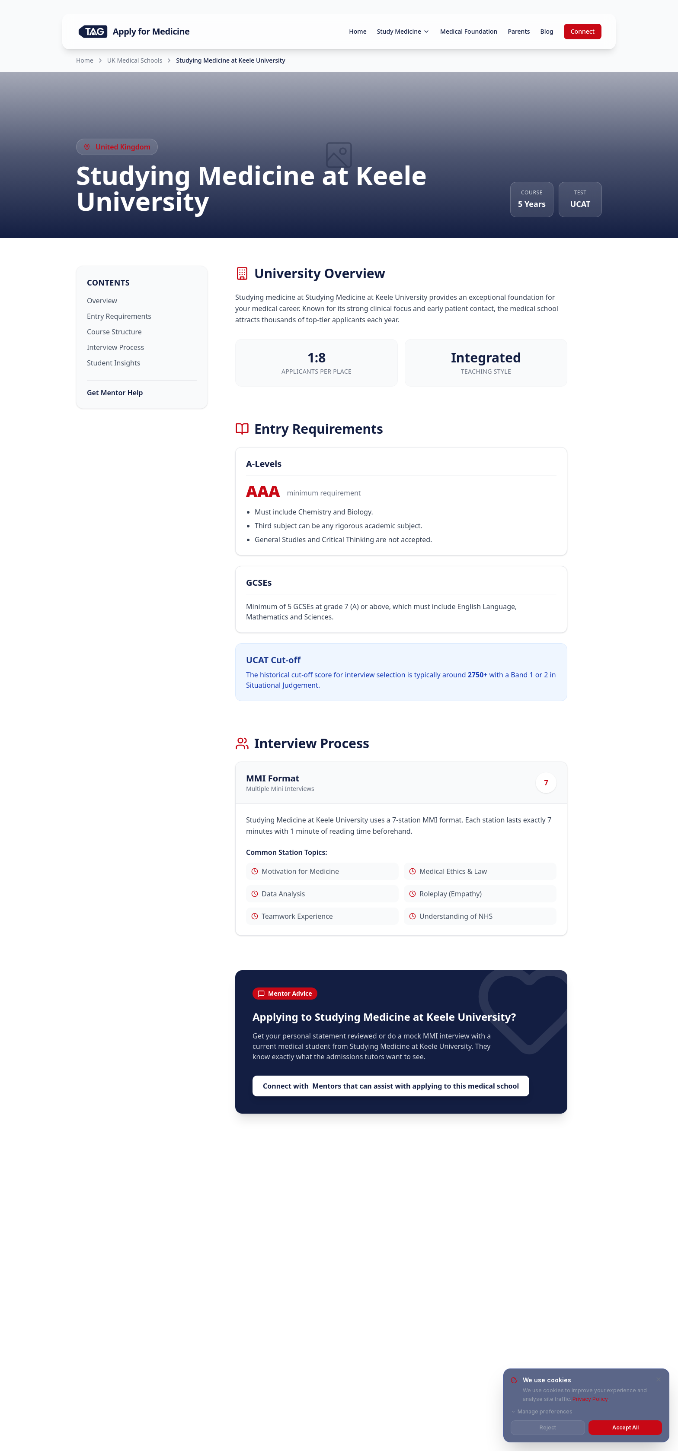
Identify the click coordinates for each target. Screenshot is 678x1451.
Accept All (625, 1427)
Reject (548, 1427)
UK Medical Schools (135, 60)
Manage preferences (541, 1411)
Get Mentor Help (115, 392)
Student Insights (113, 363)
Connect (583, 31)
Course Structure (114, 332)
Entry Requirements (119, 316)
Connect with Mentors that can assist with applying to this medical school (391, 1086)
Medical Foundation (468, 31)
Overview (102, 300)
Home (357, 31)
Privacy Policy (590, 1399)
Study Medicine (403, 31)
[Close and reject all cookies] (658, 1379)
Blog (546, 31)
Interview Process (115, 347)
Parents (519, 31)
